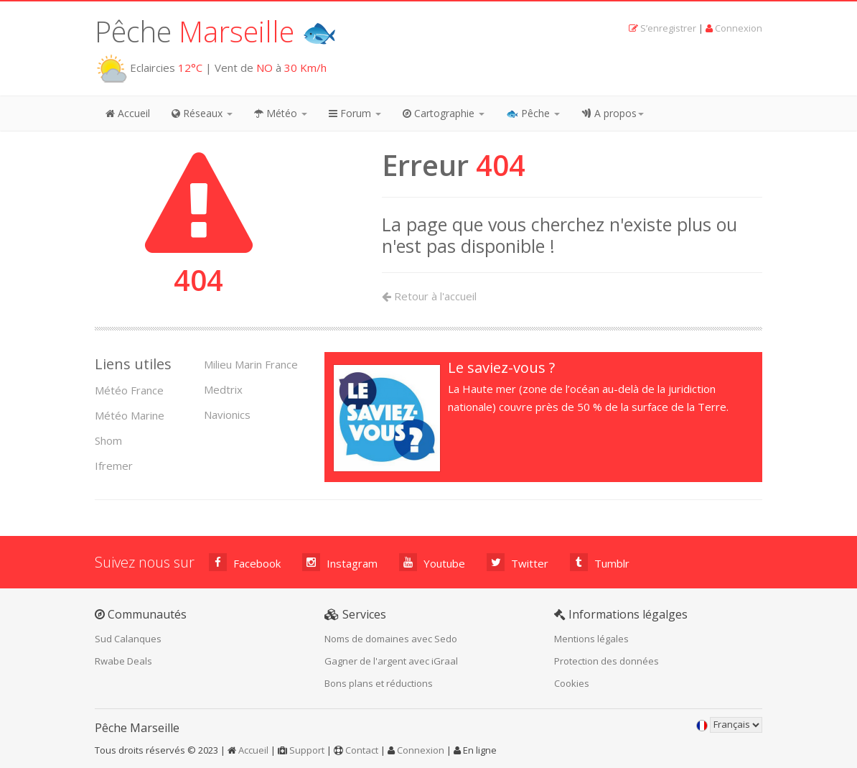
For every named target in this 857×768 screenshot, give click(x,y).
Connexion (738, 28)
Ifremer (114, 465)
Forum (355, 113)
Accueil (128, 113)
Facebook (245, 562)
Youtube (432, 562)
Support (306, 750)
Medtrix (223, 389)
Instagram (340, 562)
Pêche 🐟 (216, 31)
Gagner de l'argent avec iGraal (391, 660)
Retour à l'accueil (429, 296)
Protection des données (606, 660)
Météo (280, 113)
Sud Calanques (128, 638)
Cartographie (443, 113)
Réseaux (202, 113)
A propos (612, 113)
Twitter (517, 562)
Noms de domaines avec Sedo (390, 638)
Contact (361, 750)
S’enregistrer (668, 28)
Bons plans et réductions (378, 683)
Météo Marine (129, 415)
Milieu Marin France (251, 364)
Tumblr (599, 562)
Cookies (571, 683)
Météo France (129, 390)
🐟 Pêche (533, 113)
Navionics (227, 414)
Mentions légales (591, 638)
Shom (108, 440)
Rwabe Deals (123, 660)
